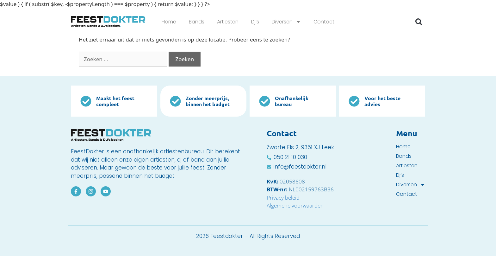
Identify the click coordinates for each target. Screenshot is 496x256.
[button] (418, 22)
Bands (196, 21)
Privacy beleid (283, 197)
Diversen (286, 22)
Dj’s (255, 21)
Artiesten (228, 21)
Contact (323, 21)
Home (169, 21)
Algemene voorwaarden (295, 205)
